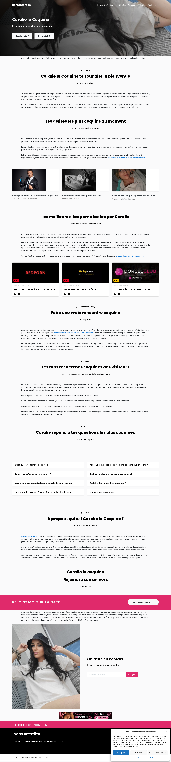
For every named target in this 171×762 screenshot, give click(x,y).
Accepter (121, 753)
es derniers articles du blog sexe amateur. (126, 157)
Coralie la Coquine (29, 536)
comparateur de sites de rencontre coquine (73, 333)
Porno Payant (68, 286)
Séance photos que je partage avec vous (133, 195)
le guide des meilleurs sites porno (130, 256)
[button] (166, 732)
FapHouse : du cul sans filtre (80, 289)
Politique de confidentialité (147, 758)
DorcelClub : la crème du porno (132, 289)
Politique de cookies (130, 758)
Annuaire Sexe (19, 286)
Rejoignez (132, 674)
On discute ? (22, 36)
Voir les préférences (157, 753)
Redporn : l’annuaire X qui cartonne (34, 289)
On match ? (44, 36)
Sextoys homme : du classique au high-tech (35, 195)
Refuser (138, 753)
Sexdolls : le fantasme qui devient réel (82, 195)
